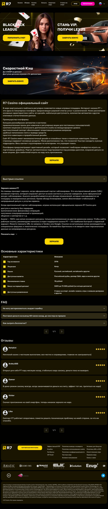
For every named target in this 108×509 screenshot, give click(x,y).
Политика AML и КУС (94, 449)
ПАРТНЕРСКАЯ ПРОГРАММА (29, 447)
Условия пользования (69, 458)
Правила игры (91, 455)
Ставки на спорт (63, 4)
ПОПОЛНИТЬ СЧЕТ (16, 38)
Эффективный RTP (53, 446)
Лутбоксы (50, 452)
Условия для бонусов (94, 446)
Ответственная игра (94, 452)
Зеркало (54, 160)
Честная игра (66, 455)
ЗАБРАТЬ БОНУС (70, 38)
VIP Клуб (50, 455)
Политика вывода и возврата (72, 446)
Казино (20, 3)
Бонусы (44, 3)
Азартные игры (52, 4)
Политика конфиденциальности (73, 452)
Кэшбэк (50, 449)
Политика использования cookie (73, 449)
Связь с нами (91, 458)
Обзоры (27, 3)
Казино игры (33, 4)
